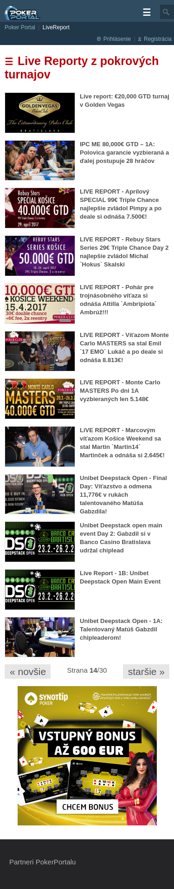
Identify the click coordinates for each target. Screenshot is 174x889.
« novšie (28, 671)
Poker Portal (20, 27)
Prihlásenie (117, 39)
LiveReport (56, 27)
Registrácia (158, 39)
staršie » (146, 671)
